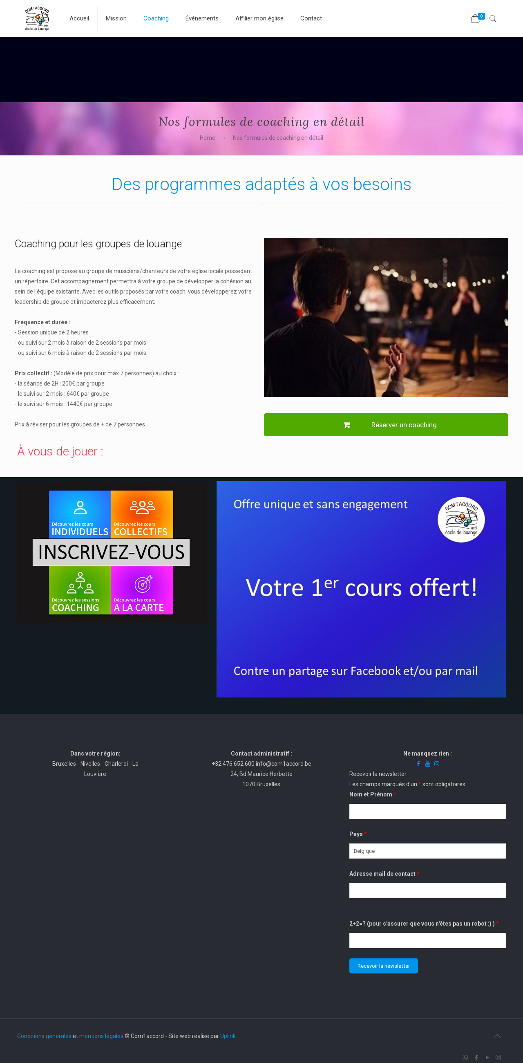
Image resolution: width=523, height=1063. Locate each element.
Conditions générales (44, 1036)
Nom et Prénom (372, 794)
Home (207, 138)
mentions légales (101, 1036)
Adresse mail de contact (384, 873)
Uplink (228, 1036)
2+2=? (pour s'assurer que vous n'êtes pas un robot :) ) (424, 923)
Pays (358, 834)
